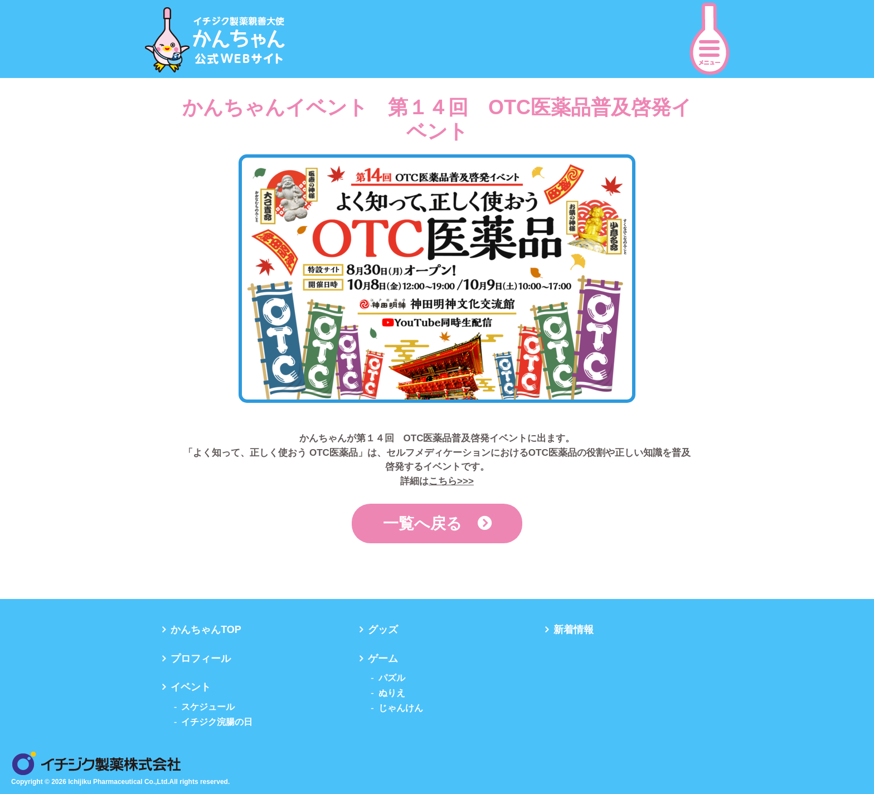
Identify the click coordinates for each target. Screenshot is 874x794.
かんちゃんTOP (206, 629)
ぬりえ (391, 693)
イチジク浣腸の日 (217, 722)
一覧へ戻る (422, 523)
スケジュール (208, 707)
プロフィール (201, 658)
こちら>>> (451, 481)
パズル (391, 678)
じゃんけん (400, 708)
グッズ (383, 629)
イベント (191, 687)
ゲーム (383, 658)
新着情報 (573, 629)
